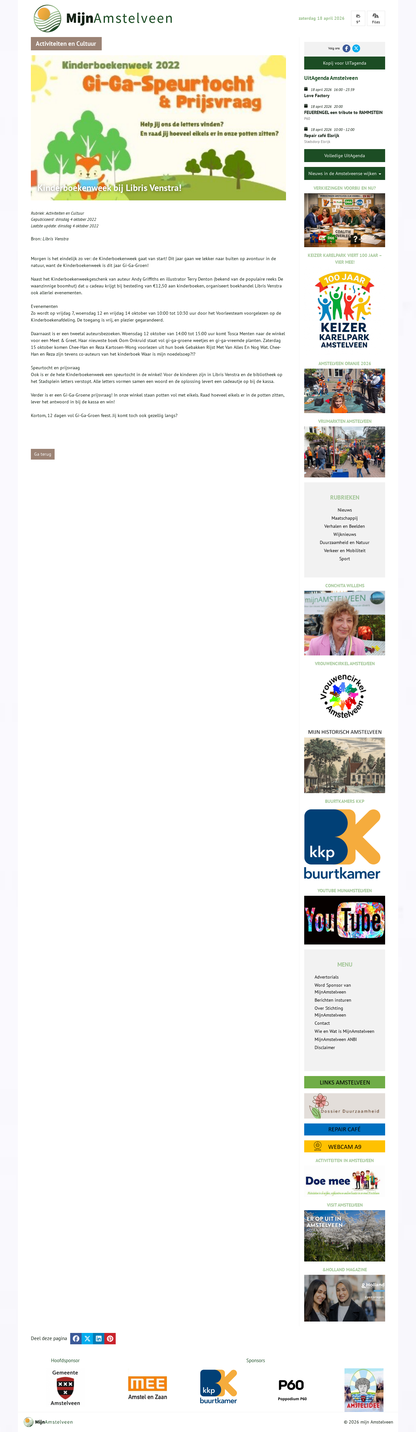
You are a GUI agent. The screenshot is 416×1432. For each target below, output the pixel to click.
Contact (322, 1023)
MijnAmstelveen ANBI (336, 1039)
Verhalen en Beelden (344, 526)
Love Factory (317, 95)
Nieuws (345, 510)
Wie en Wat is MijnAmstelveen (344, 1031)
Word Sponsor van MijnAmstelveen (333, 988)
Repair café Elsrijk (321, 135)
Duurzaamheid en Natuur (345, 542)
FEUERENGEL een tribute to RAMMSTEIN (343, 112)
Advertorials (327, 977)
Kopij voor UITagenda (344, 63)
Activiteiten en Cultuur (65, 213)
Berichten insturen (333, 1000)
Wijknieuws (344, 534)
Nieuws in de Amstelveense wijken (344, 173)
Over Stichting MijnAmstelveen (330, 1011)
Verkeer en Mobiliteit (345, 550)
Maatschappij (345, 518)
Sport (344, 559)
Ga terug (42, 454)
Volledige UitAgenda (344, 155)
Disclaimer (325, 1047)
